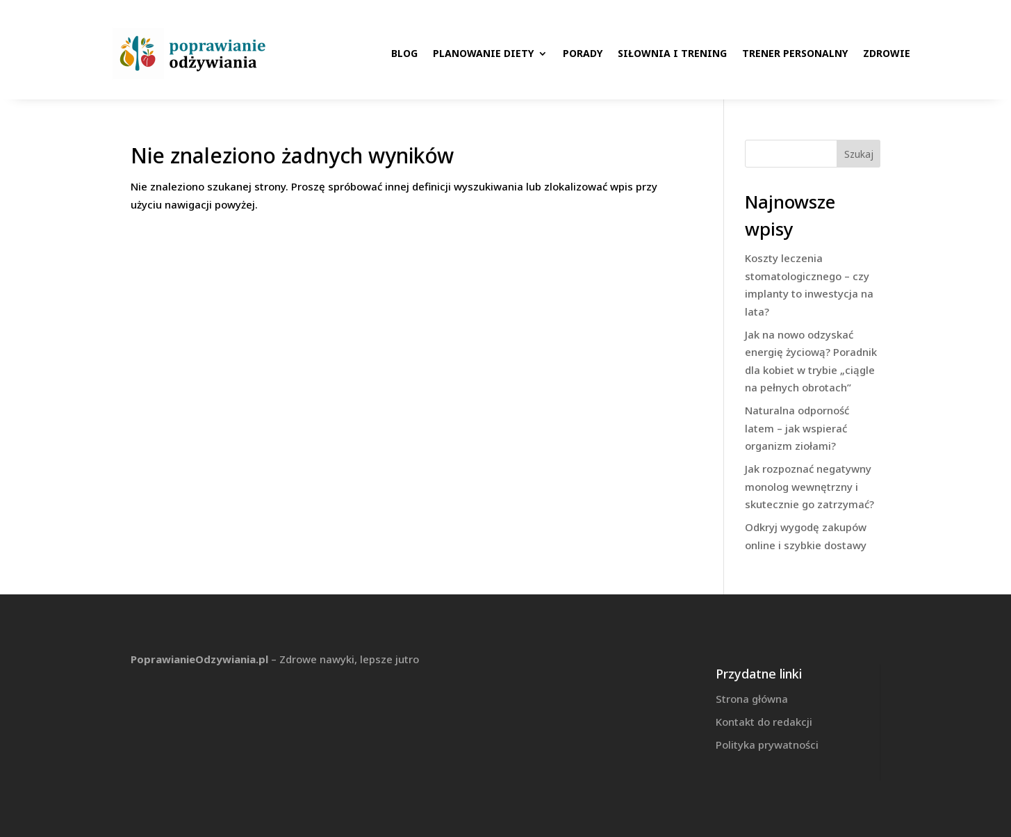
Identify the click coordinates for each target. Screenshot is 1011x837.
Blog (404, 53)
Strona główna (752, 699)
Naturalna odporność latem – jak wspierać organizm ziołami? (797, 428)
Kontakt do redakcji (764, 722)
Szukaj (858, 154)
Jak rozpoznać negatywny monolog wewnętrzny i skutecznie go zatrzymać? (809, 486)
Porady (582, 53)
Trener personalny (795, 53)
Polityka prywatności (767, 744)
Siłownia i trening (672, 53)
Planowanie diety (483, 53)
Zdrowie (886, 53)
